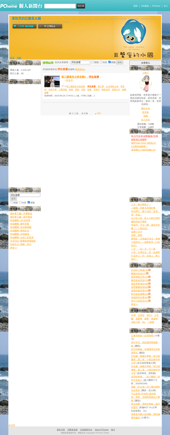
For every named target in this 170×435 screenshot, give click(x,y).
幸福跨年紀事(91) (139, 297)
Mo (143, 322)
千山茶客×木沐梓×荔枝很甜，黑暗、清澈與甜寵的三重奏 (145, 397)
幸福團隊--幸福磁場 (19, 234)
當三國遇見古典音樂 (75, 86)
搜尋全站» (80, 69)
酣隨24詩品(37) (138, 273)
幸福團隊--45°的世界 (20, 220)
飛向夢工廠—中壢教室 (21, 213)
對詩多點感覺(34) (139, 294)
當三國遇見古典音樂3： (80, 76)
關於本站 (145, 108)
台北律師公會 (112, 86)
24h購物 (145, 6)
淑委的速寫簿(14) (139, 290)
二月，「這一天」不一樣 (143, 249)
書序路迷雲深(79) (139, 280)
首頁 (12, 58)
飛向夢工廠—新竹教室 (21, 217)
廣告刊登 (61, 430)
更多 (134, 304)
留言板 (145, 112)
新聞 (135, 6)
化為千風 (52, 89)
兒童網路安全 (86, 430)
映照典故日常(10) (139, 277)
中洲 (133, 315)
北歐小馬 (135, 322)
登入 (166, 6)
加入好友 (145, 119)
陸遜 (89, 89)
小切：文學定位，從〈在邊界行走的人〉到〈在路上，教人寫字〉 (145, 255)
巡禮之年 (116, 89)
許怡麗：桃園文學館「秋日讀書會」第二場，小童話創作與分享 (145, 359)
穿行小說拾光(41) (139, 301)
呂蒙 (83, 89)
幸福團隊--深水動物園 (21, 227)
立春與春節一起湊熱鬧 (142, 335)
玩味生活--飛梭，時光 (21, 244)
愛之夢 (101, 86)
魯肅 (71, 89)
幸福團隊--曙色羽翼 (19, 224)
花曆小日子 (136, 232)
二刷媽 (150, 322)
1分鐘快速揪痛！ (139, 146)
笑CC (149, 315)
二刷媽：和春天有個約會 (143, 208)
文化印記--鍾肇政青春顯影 (23, 241)
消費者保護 (72, 430)
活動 (19, 58)
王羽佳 (141, 315)
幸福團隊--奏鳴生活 (19, 230)
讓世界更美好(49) (139, 284)
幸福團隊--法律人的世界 (22, 237)
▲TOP (97, 113)
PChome (156, 6)
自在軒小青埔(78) (139, 270)
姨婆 (146, 318)
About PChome (101, 430)
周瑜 (77, 89)
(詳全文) (69, 80)
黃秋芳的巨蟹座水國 (26, 18)
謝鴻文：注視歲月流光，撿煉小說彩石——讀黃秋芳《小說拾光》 (145, 242)
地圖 (145, 116)
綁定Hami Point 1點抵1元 (143, 143)
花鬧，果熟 (136, 235)
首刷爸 (139, 318)
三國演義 (63, 89)
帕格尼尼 (106, 89)
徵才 (113, 430)
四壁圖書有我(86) (139, 287)
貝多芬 (96, 89)
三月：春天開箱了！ (141, 204)
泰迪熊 (154, 318)
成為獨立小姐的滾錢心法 (143, 150)
